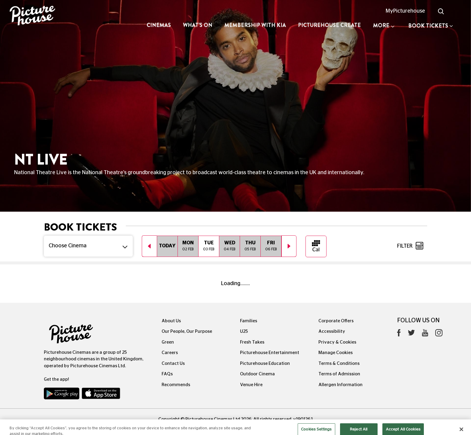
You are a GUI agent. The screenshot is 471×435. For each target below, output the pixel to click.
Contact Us (173, 363)
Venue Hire (251, 385)
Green (168, 342)
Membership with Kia (255, 25)
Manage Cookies (335, 352)
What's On (197, 25)
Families (248, 321)
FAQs (167, 374)
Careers (170, 352)
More (383, 25)
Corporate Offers (336, 321)
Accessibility (331, 331)
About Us (171, 321)
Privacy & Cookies (337, 342)
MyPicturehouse (405, 11)
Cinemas (159, 25)
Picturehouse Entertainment (269, 352)
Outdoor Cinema (257, 374)
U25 (244, 331)
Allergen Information (340, 385)
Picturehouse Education (265, 363)
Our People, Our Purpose (187, 331)
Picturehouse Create (329, 25)
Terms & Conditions (339, 363)
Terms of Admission (339, 374)
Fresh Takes (252, 342)
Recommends (176, 385)
